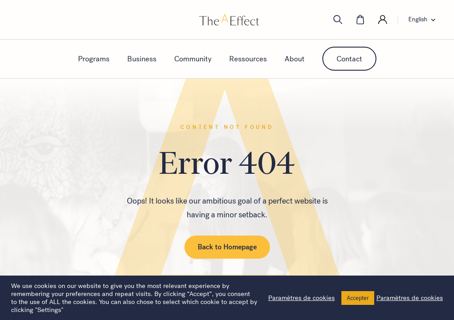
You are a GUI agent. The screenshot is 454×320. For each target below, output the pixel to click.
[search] (337, 19)
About (295, 58)
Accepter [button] (358, 298)
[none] (424, 19)
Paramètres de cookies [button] (301, 298)
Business (142, 58)
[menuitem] (424, 19)
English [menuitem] (417, 19)
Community (192, 58)
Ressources (248, 58)
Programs (94, 58)
